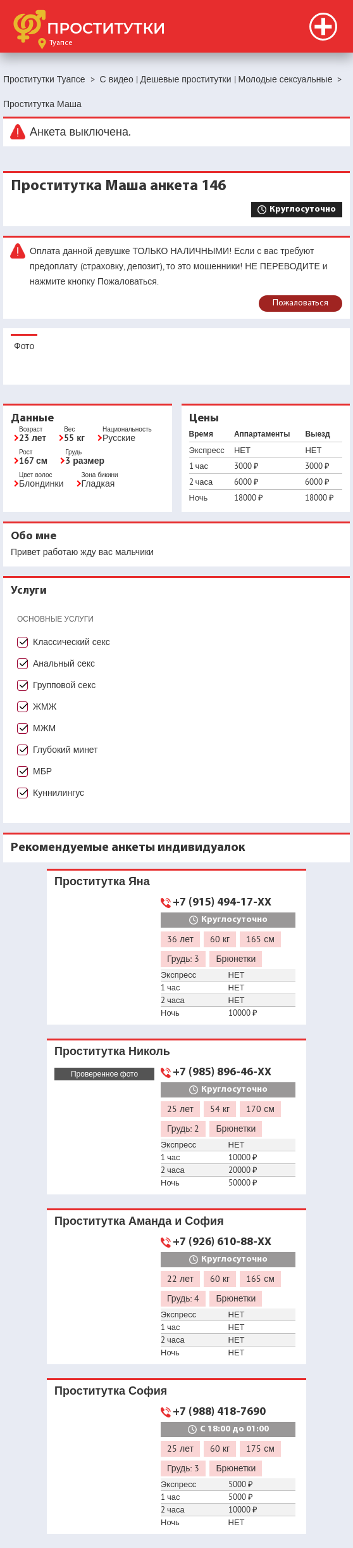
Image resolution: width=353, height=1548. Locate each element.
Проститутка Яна (102, 881)
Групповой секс (64, 685)
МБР (42, 771)
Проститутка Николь (112, 1051)
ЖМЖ (45, 706)
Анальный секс (64, 663)
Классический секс (71, 642)
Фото (24, 346)
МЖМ (44, 728)
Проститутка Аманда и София (139, 1220)
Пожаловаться (300, 303)
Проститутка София (110, 1390)
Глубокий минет (65, 749)
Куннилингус (58, 792)
